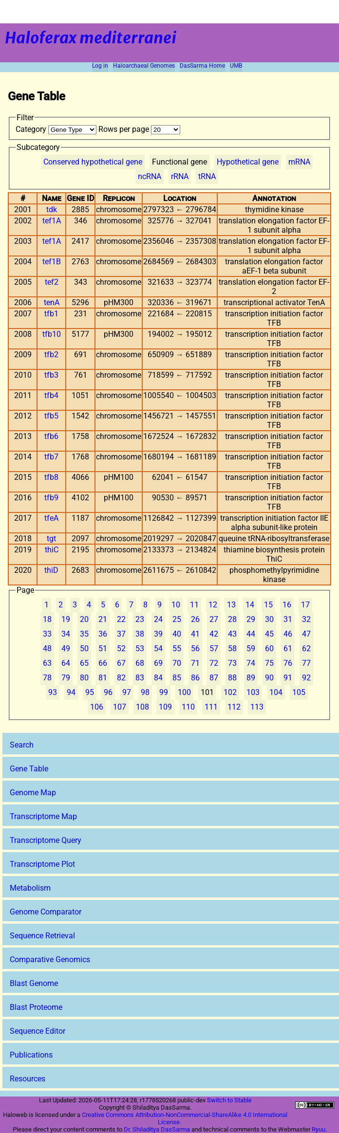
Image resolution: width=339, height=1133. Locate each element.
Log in (100, 65)
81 (102, 677)
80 (84, 677)
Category (57, 129)
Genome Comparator (45, 911)
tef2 (51, 282)
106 (96, 707)
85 (176, 677)
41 (195, 634)
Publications (31, 1055)
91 (287, 677)
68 (139, 663)
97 (126, 692)
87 (213, 677)
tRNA (207, 176)
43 (232, 634)
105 (298, 692)
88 (232, 677)
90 (269, 677)
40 (176, 634)
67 (121, 663)
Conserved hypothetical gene (92, 161)
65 (84, 663)
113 (257, 707)
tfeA (51, 518)
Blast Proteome (36, 1007)
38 (139, 634)
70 (176, 663)
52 (121, 648)
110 (188, 707)
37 (121, 634)
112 (234, 707)
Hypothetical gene (248, 161)
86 (195, 677)
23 (139, 619)
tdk (51, 209)
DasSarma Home (202, 65)
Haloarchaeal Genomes (144, 65)
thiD (51, 570)
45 (269, 634)
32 (306, 619)
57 (213, 648)
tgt (51, 538)
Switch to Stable (229, 1100)
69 (158, 663)
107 (119, 707)
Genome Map (33, 792)
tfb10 (51, 334)
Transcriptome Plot (42, 864)
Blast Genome (34, 983)
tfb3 (51, 375)
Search (22, 744)
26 (195, 619)
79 (65, 677)
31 (287, 619)
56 (195, 648)
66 (102, 663)
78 (47, 677)
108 (142, 707)
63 (47, 663)
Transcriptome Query (45, 840)
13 (231, 604)
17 (305, 604)
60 (269, 648)
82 (121, 677)
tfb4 (51, 395)
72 (213, 663)
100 (184, 692)
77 (306, 663)
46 (287, 634)
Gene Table (29, 768)
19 (65, 619)
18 (47, 619)
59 (250, 648)
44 (250, 634)
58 (232, 648)
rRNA (179, 176)
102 (230, 692)
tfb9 (51, 497)
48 (47, 648)
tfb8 (51, 477)
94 (71, 692)
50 (84, 648)
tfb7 (51, 456)
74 (250, 663)
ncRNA (149, 176)
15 (268, 604)
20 (84, 619)
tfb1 (51, 313)
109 (165, 707)
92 (306, 677)
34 (65, 634)
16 (286, 604)
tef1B (51, 261)
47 (306, 634)
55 (176, 648)
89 (250, 677)
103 (253, 692)
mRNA (299, 161)
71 (195, 663)
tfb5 (51, 415)
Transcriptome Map (43, 816)
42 (213, 634)
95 (89, 692)
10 (175, 604)
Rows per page (139, 129)
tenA (51, 302)
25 (176, 619)
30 (269, 619)
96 (108, 692)
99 (163, 692)
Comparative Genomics (50, 959)
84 (158, 677)
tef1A (51, 220)
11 (194, 604)
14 (249, 604)
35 (84, 634)
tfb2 (51, 354)
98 (145, 692)
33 (47, 634)
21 (102, 619)
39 (158, 634)
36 (102, 634)
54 (158, 648)
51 (102, 648)
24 (158, 619)
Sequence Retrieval (42, 935)
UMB (236, 65)
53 (139, 648)
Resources (27, 1078)
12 (212, 604)
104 (275, 692)
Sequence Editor (37, 1031)
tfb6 (51, 436)
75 (269, 663)
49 (65, 648)
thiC (51, 549)
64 (65, 663)
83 (139, 677)
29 (250, 619)
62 (306, 648)
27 (213, 619)
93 (52, 692)
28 (232, 619)
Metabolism (30, 888)
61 (287, 648)
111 (211, 707)
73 (232, 663)
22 (121, 619)
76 (287, 663)
